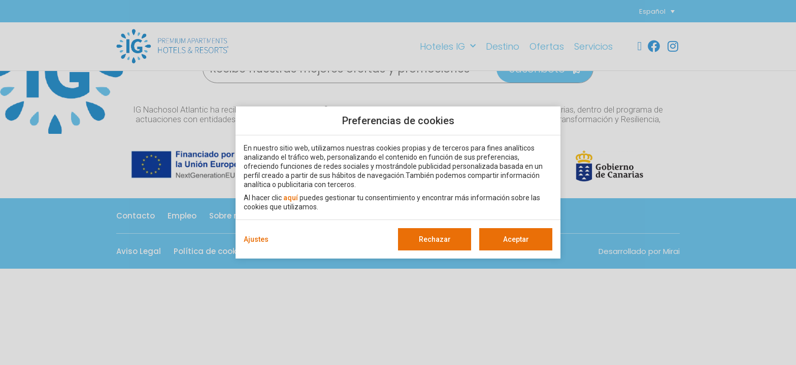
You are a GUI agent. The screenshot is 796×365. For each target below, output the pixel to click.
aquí (290, 198)
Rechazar (435, 239)
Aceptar (516, 239)
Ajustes (256, 239)
